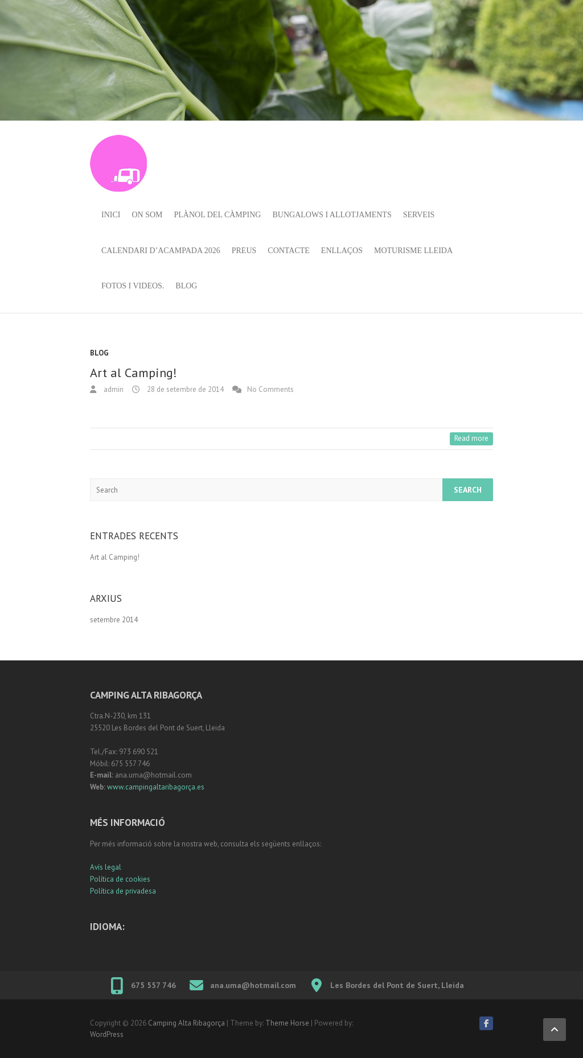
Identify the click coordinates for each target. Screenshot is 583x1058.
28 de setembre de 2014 (184, 389)
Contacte (289, 250)
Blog (186, 286)
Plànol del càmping (217, 214)
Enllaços (342, 250)
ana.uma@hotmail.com (253, 985)
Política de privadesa (123, 891)
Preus (244, 250)
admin (113, 389)
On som (147, 214)
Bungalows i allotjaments (331, 214)
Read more (471, 438)
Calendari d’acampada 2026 (160, 250)
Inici (110, 214)
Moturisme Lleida (413, 250)
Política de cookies (120, 879)
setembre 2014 (114, 620)
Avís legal (105, 867)
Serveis (419, 214)
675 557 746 (153, 985)
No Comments (270, 389)
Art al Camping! (133, 373)
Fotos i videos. (132, 286)
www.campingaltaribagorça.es (155, 787)
